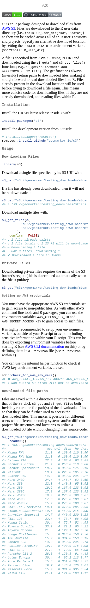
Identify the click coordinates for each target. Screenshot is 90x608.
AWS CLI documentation (44, 358)
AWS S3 (8, 29)
